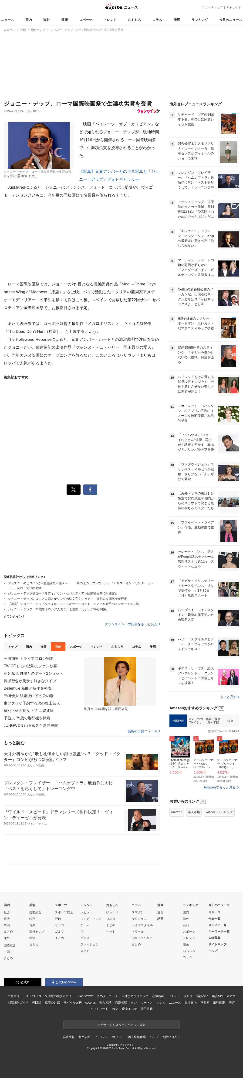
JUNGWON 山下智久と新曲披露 (31, 726)
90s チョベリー (142, 938)
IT (82, 931)
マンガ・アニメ (91, 919)
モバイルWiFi (72, 1002)
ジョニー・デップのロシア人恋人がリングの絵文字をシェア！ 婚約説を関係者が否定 (67, 599)
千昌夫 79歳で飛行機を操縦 (27, 718)
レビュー (87, 912)
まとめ (8, 931)
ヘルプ (212, 950)
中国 (7, 952)
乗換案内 (190, 1002)
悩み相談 (105, 1002)
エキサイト (233, 7)
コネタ (110, 919)
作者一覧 (214, 919)
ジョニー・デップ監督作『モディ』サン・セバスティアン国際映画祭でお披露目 (63, 593)
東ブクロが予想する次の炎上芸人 (32, 703)
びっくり (112, 912)
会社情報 (69, 1037)
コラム (157, 20)
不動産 (204, 1002)
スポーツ (85, 20)
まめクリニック (107, 996)
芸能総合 (35, 912)
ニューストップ (212, 7)
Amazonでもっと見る (220, 787)
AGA (115, 1009)
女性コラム (139, 919)
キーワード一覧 (219, 931)
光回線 (36, 1002)
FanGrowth (85, 996)
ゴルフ (59, 931)
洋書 (230, 721)
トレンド (110, 20)
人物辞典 (214, 938)
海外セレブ (36, 931)
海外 (46, 20)
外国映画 (178, 721)
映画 (32, 919)
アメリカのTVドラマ (195, 720)
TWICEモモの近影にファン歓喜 (30, 666)
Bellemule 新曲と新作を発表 (27, 688)
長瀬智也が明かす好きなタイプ (30, 681)
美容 (232, 1002)
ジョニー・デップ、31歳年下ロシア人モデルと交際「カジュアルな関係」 (58, 609)
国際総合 (10, 945)
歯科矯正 (219, 1002)
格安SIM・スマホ (223, 996)
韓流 (32, 938)
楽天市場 (194, 812)
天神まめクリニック (135, 996)
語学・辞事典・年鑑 (213, 720)
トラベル (138, 931)
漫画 (177, 20)
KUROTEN (33, 996)
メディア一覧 (217, 925)
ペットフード (99, 1009)
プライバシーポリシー (109, 1037)
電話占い (202, 996)
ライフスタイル (142, 925)
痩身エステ (129, 1009)
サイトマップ (217, 944)
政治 (7, 925)
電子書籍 (147, 1009)
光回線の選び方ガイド (60, 996)
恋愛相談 (121, 1002)
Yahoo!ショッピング (219, 812)
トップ (12, 646)
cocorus (90, 1002)
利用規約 (84, 1037)
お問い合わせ (171, 1037)
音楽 (32, 925)
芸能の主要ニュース (144, 731)
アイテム (174, 996)
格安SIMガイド (18, 1002)
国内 (28, 20)
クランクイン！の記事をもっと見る (132, 624)
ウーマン (146, 1002)
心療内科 (158, 996)
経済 (7, 919)
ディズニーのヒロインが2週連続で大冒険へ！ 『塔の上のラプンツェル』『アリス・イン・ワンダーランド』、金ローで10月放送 (80, 585)
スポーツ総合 (64, 912)
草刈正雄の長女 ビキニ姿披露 (29, 711)
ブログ (188, 996)
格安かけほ (52, 1002)
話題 (160, 919)
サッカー (61, 925)
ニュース (7, 20)
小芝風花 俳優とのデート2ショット (33, 673)
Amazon (176, 812)
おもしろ (134, 20)
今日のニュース (230, 20)
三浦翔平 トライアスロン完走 (29, 659)
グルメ (85, 938)
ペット (110, 931)
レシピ (160, 1002)
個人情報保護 (137, 1037)
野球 (58, 919)
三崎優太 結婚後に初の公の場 (29, 696)
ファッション (90, 944)
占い (134, 1002)
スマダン (138, 912)
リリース (215, 912)
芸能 (64, 20)
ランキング (200, 20)
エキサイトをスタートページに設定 (121, 1025)
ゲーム (85, 925)
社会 (7, 912)
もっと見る (229, 697)
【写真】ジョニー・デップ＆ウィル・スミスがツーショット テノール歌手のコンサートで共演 (73, 604)
